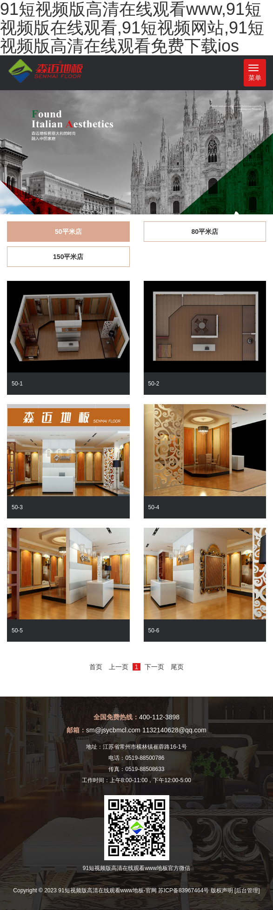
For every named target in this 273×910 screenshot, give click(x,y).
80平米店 (204, 231)
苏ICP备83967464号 (183, 890)
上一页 (118, 667)
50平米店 (68, 231)
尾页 (177, 667)
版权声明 (222, 890)
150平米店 (68, 256)
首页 (95, 667)
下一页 (154, 667)
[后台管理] (247, 890)
